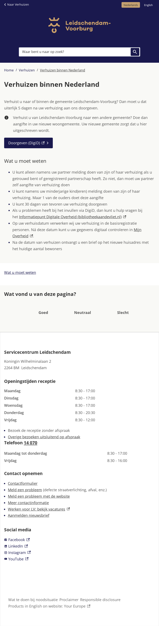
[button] (43, 306)
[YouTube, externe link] (79, 559)
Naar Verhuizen (18, 4)
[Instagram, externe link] (79, 552)
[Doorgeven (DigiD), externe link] (28, 143)
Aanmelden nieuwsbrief (28, 515)
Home (9, 70)
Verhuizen (27, 70)
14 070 (30, 443)
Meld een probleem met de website (39, 496)
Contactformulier (22, 483)
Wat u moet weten (20, 272)
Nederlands (131, 5)
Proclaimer (68, 599)
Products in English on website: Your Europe (49, 606)
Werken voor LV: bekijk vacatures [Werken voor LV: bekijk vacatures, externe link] (39, 509)
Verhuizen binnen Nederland (62, 70)
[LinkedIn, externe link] (79, 546)
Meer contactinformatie (28, 502)
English (148, 5)
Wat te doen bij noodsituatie (33, 599)
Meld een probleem (25, 489)
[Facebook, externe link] (79, 540)
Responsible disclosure (100, 599)
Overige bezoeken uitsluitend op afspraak (44, 436)
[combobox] (79, 51)
